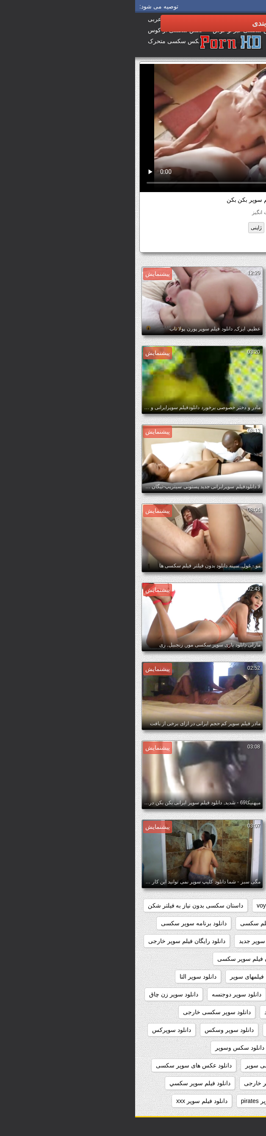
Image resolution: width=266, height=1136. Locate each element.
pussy (196, 905)
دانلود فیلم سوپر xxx (66, 1100)
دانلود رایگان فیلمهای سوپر (128, 976)
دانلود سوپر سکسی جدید (160, 1012)
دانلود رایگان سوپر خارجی (220, 941)
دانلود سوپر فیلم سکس (161, 1029)
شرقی (166, 228)
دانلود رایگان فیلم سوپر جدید (139, 941)
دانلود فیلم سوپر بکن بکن (202, 244)
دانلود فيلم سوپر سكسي (64, 1083)
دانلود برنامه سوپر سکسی (58, 923)
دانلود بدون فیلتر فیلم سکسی (141, 923)
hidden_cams (235, 905)
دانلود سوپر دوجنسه (101, 994)
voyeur (130, 905)
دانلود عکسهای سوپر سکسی (217, 1083)
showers (164, 905)
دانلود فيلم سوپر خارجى (139, 1083)
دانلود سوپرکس (36, 1029)
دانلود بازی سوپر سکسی (222, 923)
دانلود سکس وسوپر (104, 1047)
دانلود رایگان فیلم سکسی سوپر (214, 976)
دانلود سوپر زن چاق (38, 994)
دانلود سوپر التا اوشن (226, 994)
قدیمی (143, 228)
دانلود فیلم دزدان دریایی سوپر (216, 1100)
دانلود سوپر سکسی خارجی (82, 1012)
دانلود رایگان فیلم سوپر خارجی (51, 941)
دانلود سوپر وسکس (94, 1029)
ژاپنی (121, 228)
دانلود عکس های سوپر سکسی (59, 1065)
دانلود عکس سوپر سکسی (220, 1065)
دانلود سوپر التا (62, 976)
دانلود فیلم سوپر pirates (136, 1100)
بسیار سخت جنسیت (204, 228)
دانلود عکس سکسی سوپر (142, 1065)
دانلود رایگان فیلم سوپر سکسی (121, 958)
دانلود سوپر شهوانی (228, 1029)
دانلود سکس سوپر (230, 1047)
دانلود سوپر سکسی (228, 1012)
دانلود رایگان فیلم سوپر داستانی (213, 958)
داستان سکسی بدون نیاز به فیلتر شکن (60, 905)
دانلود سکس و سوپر (168, 1047)
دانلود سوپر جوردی (163, 994)
